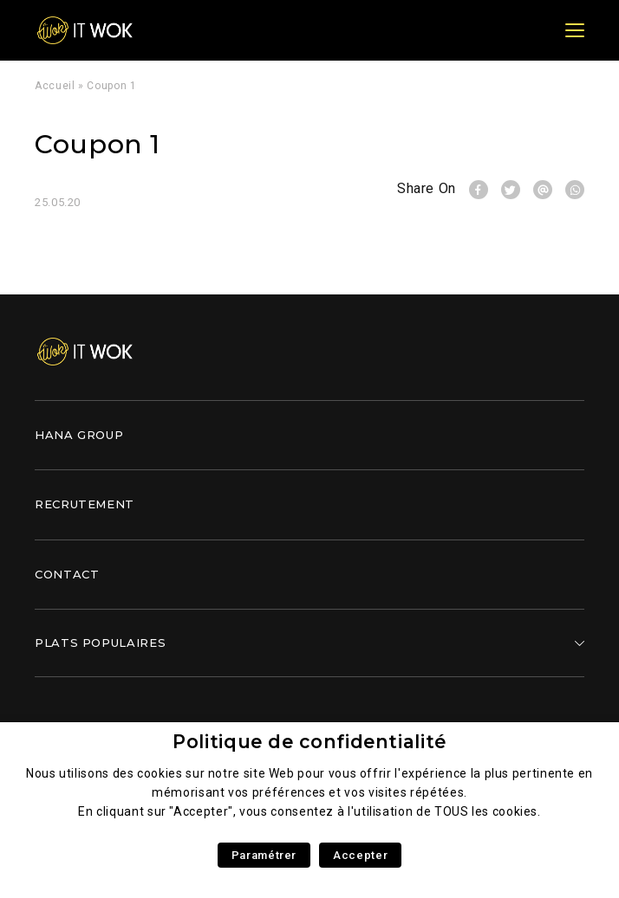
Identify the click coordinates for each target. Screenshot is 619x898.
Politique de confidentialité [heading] (309, 742)
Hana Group (79, 435)
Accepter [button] (360, 855)
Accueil (55, 86)
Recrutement (84, 504)
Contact (67, 574)
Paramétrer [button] (263, 855)
